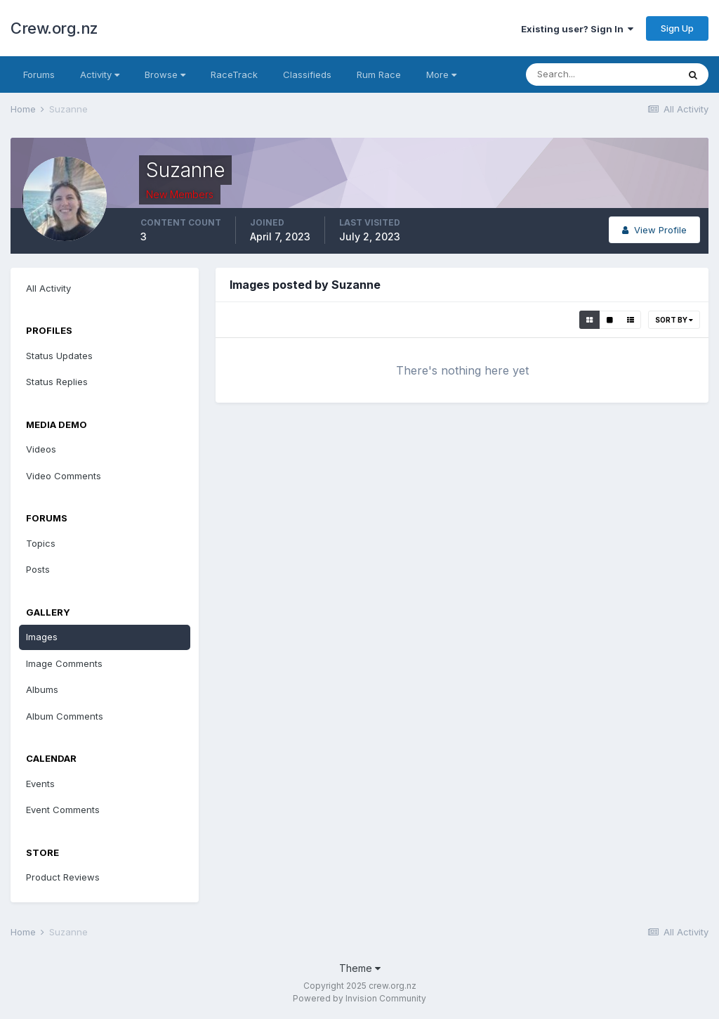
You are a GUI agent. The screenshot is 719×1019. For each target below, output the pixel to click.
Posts (38, 569)
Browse (165, 74)
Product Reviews (63, 877)
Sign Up (677, 28)
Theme (360, 968)
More (441, 74)
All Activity (48, 288)
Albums (42, 689)
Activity (99, 74)
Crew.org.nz (54, 28)
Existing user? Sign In (577, 28)
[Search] (602, 74)
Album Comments (64, 716)
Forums (39, 74)
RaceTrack (234, 74)
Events (40, 783)
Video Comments (63, 475)
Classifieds (307, 74)
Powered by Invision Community (359, 998)
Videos (41, 449)
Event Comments (63, 809)
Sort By (674, 320)
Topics (40, 543)
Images (42, 636)
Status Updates (59, 355)
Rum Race (379, 74)
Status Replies (57, 381)
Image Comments (64, 663)
